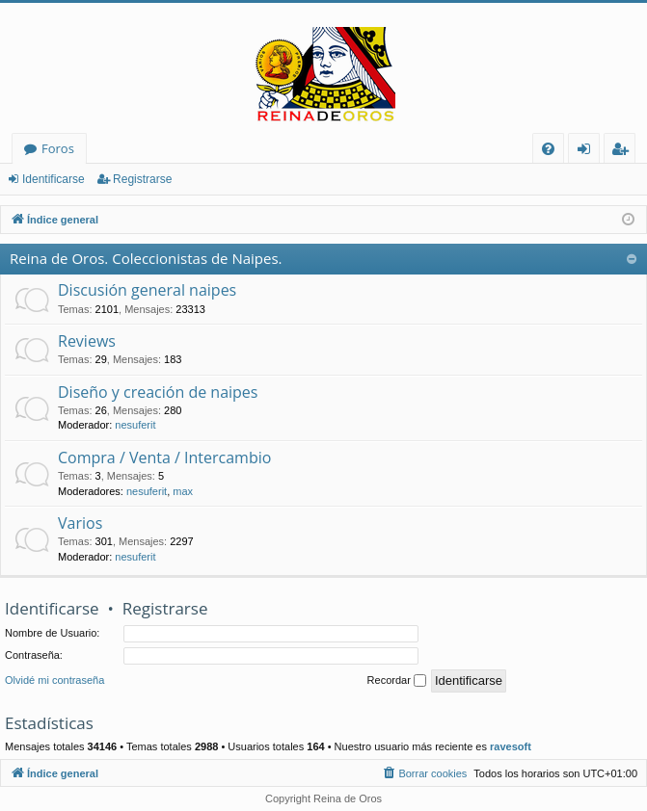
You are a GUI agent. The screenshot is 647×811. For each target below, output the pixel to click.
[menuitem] (548, 149)
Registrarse (142, 179)
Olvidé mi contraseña (54, 680)
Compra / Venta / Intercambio (164, 457)
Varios (80, 523)
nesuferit (135, 425)
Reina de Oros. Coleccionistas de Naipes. (146, 258)
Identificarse (53, 179)
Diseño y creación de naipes (157, 392)
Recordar (396, 681)
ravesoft (510, 746)
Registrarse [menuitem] (623, 152)
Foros (57, 148)
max (183, 491)
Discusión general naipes (147, 290)
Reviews (87, 341)
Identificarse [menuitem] (589, 152)
